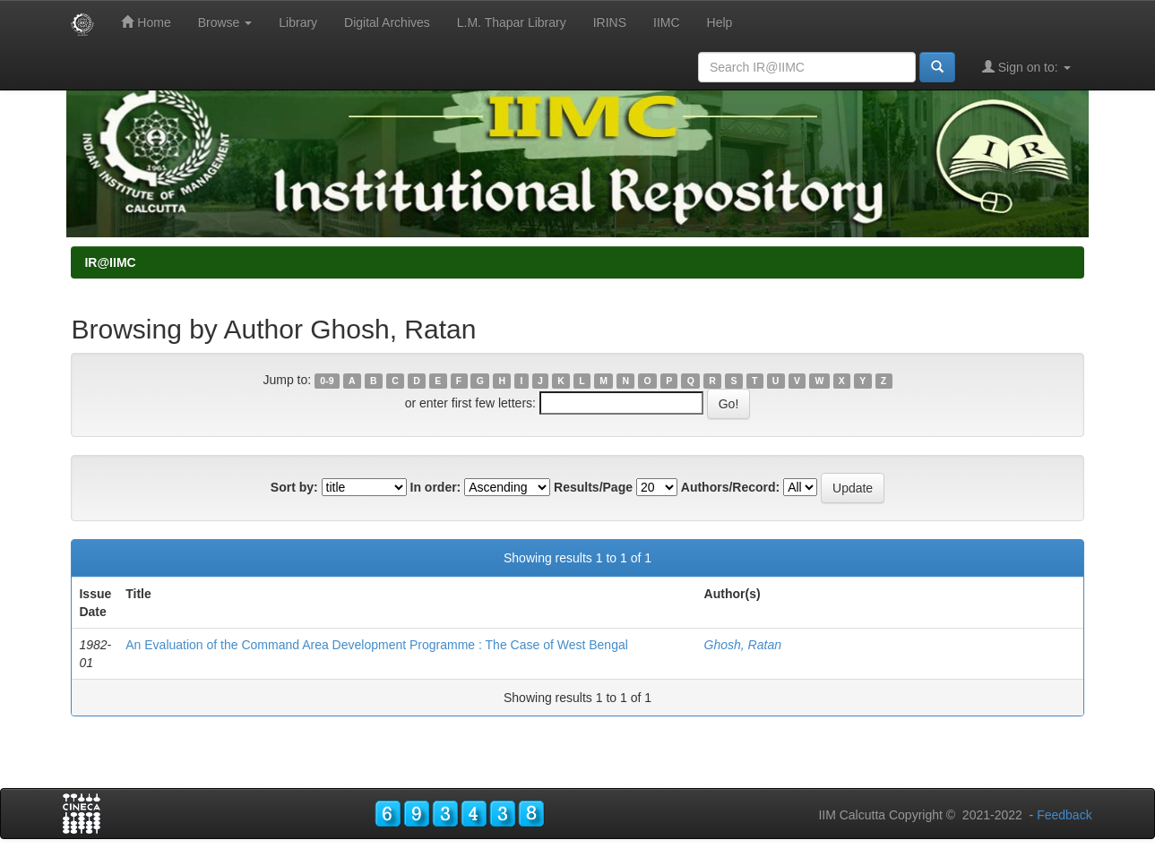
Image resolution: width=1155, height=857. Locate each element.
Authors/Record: (730, 487)
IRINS (609, 22)
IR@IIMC (109, 262)
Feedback (1064, 815)
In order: (435, 487)
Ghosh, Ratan (742, 645)
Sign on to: (1026, 66)
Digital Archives (387, 22)
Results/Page (593, 487)
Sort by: (294, 487)
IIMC (666, 22)
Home (145, 22)
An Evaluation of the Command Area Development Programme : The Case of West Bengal (376, 645)
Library (298, 22)
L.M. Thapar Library (511, 22)
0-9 (326, 380)
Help (720, 22)
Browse (225, 22)
